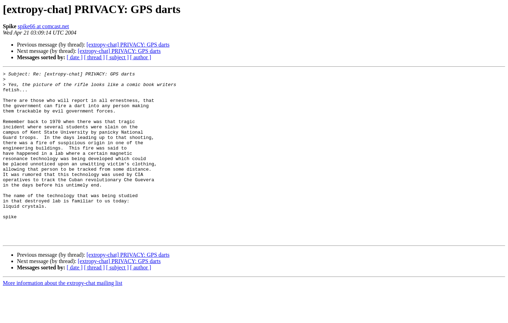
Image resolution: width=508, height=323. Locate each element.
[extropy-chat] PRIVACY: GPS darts (127, 45)
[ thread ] (94, 57)
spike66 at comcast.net (43, 26)
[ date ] (75, 57)
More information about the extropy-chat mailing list (62, 317)
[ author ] (140, 57)
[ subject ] (117, 57)
